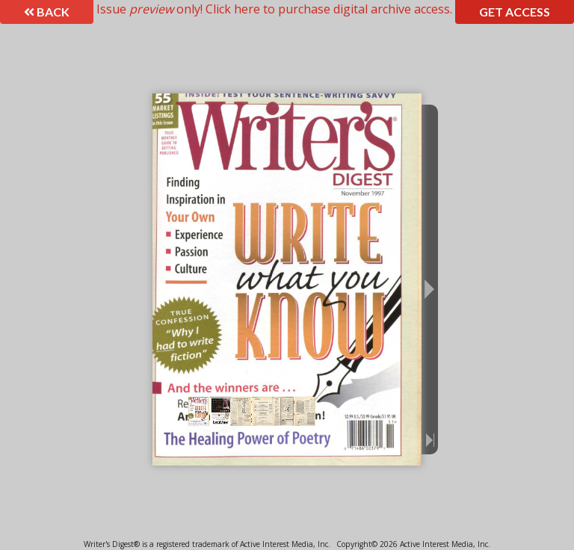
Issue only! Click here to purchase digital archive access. (274, 9)
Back (47, 11)
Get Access (514, 11)
